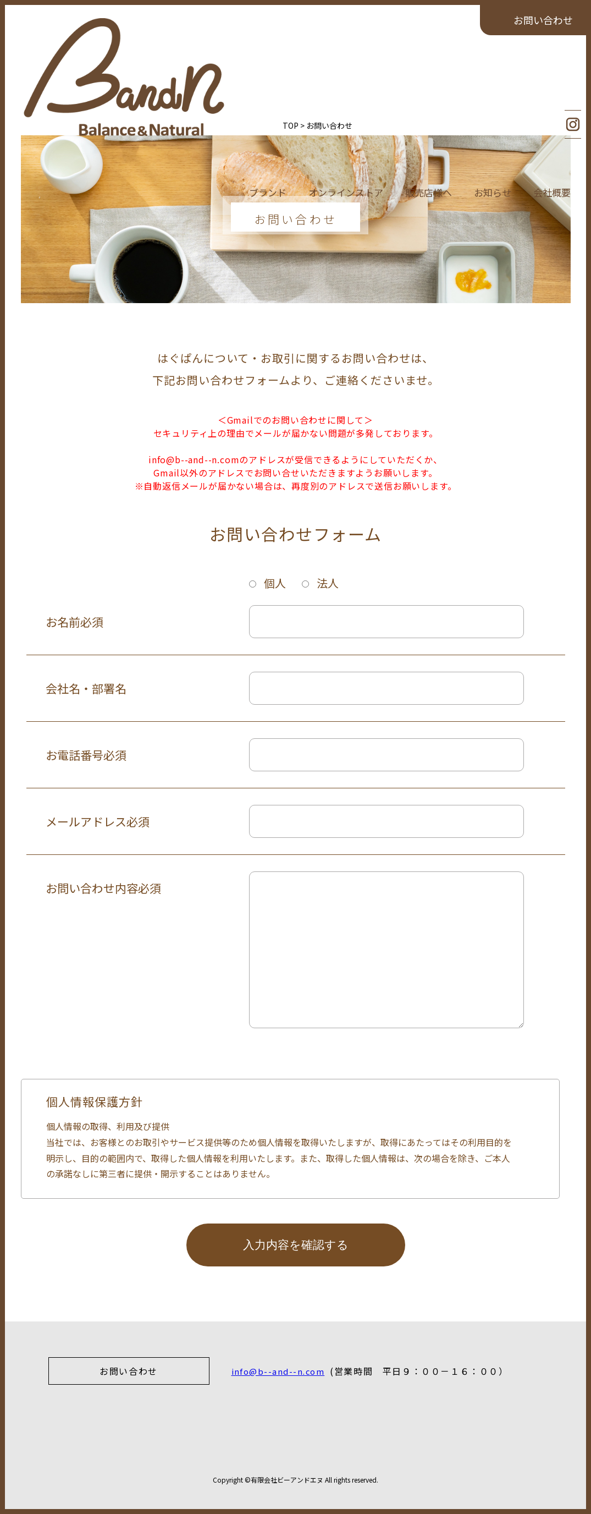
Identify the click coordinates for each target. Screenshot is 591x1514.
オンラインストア (345, 70)
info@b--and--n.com (280, 1371)
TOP (45, 125)
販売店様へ (428, 70)
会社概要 (552, 70)
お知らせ (492, 70)
